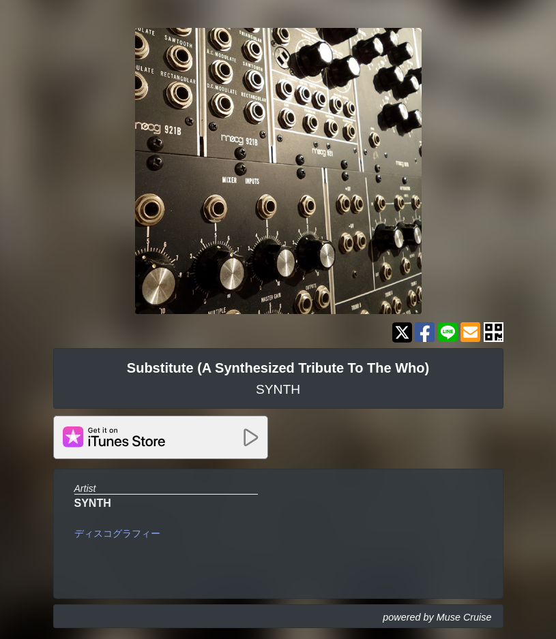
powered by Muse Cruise (437, 617)
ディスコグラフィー (117, 533)
